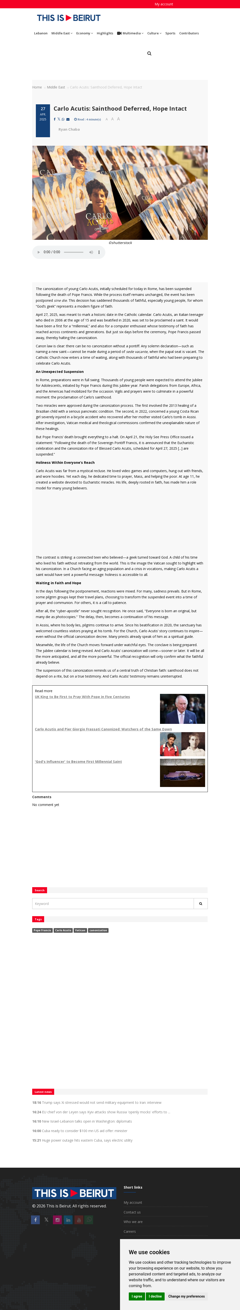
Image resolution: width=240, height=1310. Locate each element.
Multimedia (130, 33)
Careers (130, 1231)
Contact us (132, 1212)
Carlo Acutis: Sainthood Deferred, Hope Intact (120, 108)
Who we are (133, 1221)
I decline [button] (155, 1296)
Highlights (105, 33)
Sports (170, 33)
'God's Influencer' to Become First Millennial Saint (78, 761)
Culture (154, 33)
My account (164, 4)
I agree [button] (137, 1296)
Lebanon (41, 33)
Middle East (61, 33)
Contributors (189, 33)
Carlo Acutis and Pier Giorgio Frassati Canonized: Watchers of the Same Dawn (103, 729)
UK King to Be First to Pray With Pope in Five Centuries (82, 696)
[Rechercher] (201, 903)
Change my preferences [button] (186, 1296)
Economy (84, 33)
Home (37, 87)
